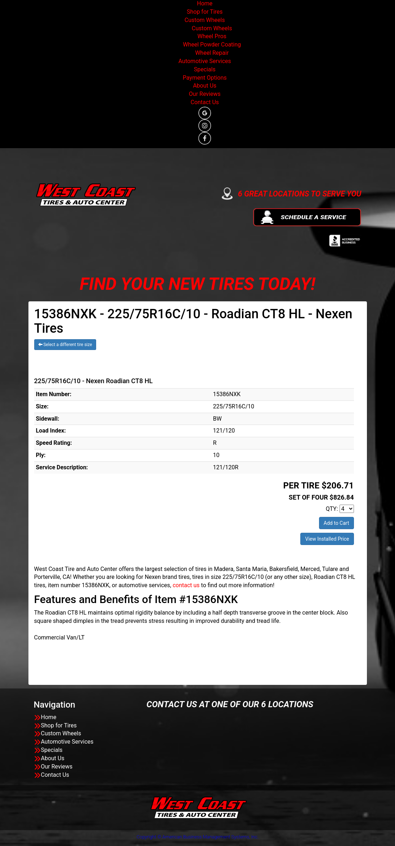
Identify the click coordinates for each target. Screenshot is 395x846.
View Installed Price (327, 539)
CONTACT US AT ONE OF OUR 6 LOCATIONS (230, 704)
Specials (204, 69)
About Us (204, 85)
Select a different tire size (65, 344)
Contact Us (204, 102)
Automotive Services (204, 61)
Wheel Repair (212, 52)
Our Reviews (205, 93)
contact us (185, 585)
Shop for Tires (205, 11)
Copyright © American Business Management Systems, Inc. (197, 837)
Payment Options (204, 77)
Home (204, 3)
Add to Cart (336, 523)
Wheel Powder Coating (212, 44)
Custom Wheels (205, 20)
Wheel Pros (211, 36)
